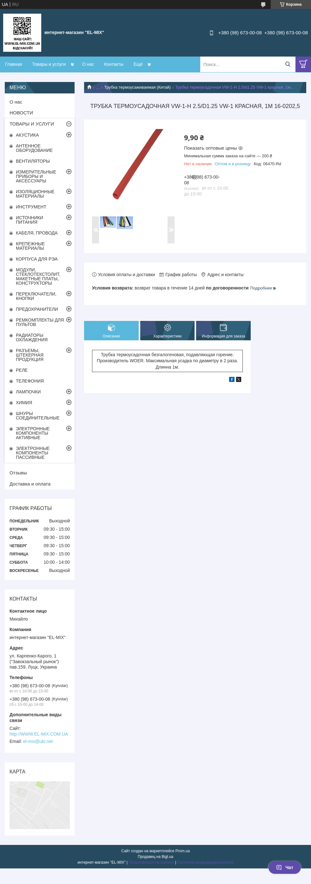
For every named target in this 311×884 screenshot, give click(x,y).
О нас (88, 64)
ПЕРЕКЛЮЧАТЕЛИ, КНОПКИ (36, 296)
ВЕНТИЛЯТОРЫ (33, 161)
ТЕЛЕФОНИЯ (30, 381)
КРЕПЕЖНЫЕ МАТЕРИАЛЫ (30, 246)
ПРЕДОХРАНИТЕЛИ (37, 309)
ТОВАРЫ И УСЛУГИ (32, 123)
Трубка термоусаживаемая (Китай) (137, 87)
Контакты (113, 64)
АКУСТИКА (27, 135)
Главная (13, 64)
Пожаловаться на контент (151, 862)
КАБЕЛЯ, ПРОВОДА (36, 232)
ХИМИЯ (24, 402)
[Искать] (287, 64)
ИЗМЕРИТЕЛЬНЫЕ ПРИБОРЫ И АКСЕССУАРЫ (36, 176)
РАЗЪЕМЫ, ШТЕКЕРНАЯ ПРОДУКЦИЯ (29, 355)
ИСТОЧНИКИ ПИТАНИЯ (29, 220)
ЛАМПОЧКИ (28, 391)
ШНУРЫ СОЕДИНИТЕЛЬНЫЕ (38, 415)
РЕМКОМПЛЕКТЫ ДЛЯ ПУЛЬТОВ (40, 322)
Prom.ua (182, 851)
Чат (284, 867)
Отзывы (18, 472)
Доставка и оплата (30, 483)
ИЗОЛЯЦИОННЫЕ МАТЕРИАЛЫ (35, 194)
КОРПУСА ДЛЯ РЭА (37, 259)
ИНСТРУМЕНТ (31, 206)
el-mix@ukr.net (38, 741)
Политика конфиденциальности (205, 862)
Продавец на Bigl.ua (155, 856)
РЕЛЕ (22, 370)
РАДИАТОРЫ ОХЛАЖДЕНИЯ (32, 337)
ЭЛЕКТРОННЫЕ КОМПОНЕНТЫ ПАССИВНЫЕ (33, 453)
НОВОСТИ (21, 112)
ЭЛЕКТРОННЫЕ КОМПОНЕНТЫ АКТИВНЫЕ (33, 433)
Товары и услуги (49, 64)
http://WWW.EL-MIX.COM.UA (39, 734)
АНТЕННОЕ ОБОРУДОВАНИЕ (34, 148)
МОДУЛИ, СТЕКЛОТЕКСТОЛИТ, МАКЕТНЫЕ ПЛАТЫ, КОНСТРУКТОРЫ (38, 276)
